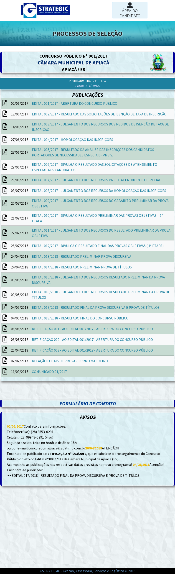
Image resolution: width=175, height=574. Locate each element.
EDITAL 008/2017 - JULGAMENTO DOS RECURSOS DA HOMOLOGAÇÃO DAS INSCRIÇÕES (99, 190)
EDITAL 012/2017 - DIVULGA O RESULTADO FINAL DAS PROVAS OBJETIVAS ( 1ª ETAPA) (98, 245)
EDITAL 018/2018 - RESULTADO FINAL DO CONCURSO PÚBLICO (80, 318)
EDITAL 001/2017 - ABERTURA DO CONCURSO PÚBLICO (74, 103)
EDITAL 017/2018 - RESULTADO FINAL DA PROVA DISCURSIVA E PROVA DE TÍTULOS (96, 307)
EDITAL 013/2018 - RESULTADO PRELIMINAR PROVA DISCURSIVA (81, 256)
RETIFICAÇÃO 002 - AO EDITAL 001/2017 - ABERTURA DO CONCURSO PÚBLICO (92, 339)
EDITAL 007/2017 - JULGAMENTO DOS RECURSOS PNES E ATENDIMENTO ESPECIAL (96, 180)
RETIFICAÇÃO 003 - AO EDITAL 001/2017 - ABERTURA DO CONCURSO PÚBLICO (92, 350)
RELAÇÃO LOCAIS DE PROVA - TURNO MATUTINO (70, 361)
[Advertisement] (44, 393)
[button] (87, 83)
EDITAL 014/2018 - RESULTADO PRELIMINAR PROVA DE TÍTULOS (82, 267)
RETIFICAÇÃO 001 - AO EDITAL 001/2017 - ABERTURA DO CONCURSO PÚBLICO (92, 329)
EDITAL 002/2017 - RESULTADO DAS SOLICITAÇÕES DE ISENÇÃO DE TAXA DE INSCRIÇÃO (99, 114)
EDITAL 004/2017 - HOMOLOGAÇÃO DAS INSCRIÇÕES (72, 139)
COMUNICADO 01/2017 (49, 371)
